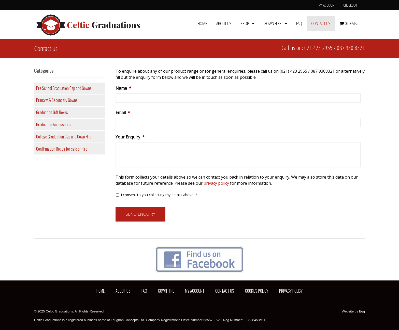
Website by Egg (353, 311)
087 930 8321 (351, 47)
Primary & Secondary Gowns (57, 100)
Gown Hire (272, 23)
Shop (244, 23)
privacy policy (216, 183)
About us (223, 23)
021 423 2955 (318, 47)
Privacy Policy (291, 291)
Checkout (350, 5)
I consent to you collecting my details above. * (159, 194)
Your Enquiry (130, 137)
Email (123, 112)
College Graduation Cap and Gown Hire (64, 137)
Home (202, 23)
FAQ (299, 23)
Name (123, 88)
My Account (327, 5)
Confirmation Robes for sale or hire (61, 149)
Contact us (320, 23)
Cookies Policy (256, 291)
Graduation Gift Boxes (52, 112)
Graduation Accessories (53, 124)
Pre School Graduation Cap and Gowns (64, 88)
